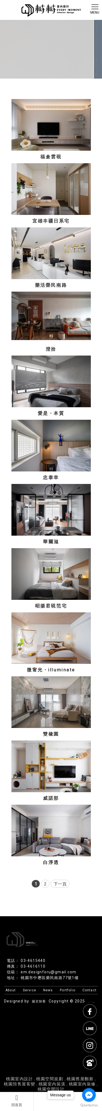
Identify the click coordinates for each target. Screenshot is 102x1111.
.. (89, 1001)
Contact (89, 990)
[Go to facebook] (89, 1095)
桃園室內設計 (19, 1078)
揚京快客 (39, 1001)
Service (29, 990)
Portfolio (67, 990)
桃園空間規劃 (50, 1078)
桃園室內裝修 (82, 1084)
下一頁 (60, 884)
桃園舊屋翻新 (80, 1078)
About (10, 990)
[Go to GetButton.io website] (89, 1105)
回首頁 (16, 1100)
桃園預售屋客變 (19, 1084)
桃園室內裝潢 (52, 1084)
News (48, 990)
